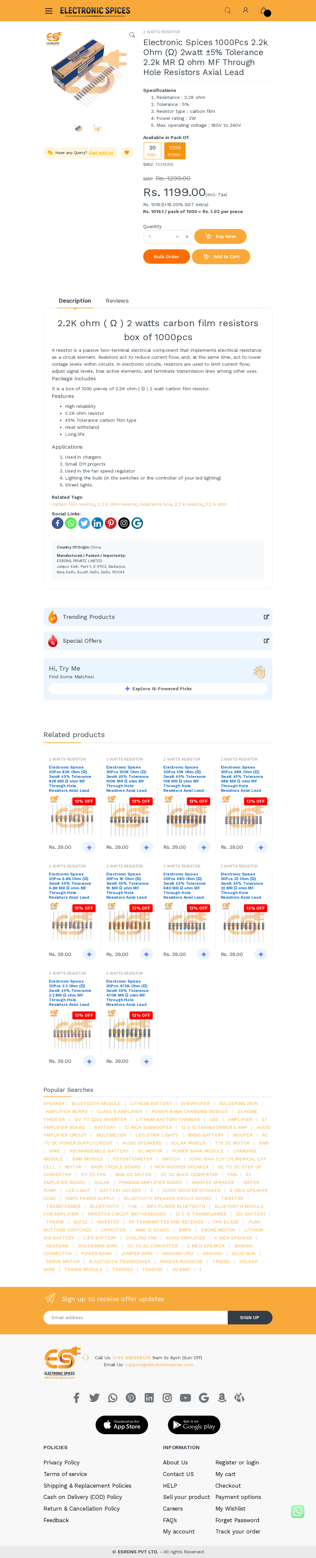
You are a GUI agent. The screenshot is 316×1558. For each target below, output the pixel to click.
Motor (73, 1166)
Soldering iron (238, 1103)
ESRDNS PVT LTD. (139, 1551)
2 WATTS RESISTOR (161, 32)
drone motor (218, 1229)
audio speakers (142, 1143)
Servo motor (62, 1261)
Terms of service (65, 1474)
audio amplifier (185, 1237)
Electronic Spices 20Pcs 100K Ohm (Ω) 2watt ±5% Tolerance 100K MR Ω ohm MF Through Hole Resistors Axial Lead (127, 779)
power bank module (198, 1150)
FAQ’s (170, 1520)
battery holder (120, 1190)
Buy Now (220, 236)
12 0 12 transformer (201, 1214)
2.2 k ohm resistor (117, 504)
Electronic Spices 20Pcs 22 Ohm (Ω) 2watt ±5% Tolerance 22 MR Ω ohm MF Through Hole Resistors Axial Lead (242, 886)
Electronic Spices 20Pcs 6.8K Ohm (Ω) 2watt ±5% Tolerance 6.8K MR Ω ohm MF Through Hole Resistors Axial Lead (70, 886)
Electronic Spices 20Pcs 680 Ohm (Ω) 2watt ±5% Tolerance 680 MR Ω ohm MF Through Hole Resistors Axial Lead (184, 886)
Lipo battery (99, 1237)
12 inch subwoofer (148, 1127)
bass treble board (115, 1166)
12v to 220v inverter (100, 1119)
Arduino (212, 1253)
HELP (170, 1485)
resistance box (156, 504)
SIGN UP (249, 1317)
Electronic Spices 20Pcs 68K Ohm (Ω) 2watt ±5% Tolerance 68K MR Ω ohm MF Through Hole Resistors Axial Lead (242, 779)
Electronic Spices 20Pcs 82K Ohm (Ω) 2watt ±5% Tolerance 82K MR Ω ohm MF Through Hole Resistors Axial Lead (70, 779)
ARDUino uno (177, 1253)
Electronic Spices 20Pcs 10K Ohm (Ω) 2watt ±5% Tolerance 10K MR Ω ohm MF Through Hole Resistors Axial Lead (184, 779)
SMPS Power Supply (90, 1198)
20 (152, 150)
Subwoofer (195, 1103)
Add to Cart (221, 257)
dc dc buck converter (189, 1174)
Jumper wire (136, 1253)
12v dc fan (93, 1174)
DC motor (150, 1150)
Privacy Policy (61, 1462)
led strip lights (156, 1135)
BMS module (88, 1158)
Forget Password (237, 1520)
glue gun (243, 1253)
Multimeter (111, 1135)
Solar (101, 1182)
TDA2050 (122, 1269)
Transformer (63, 1206)
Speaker (53, 1103)
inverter (108, 1221)
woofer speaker (213, 1182)
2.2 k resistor (188, 504)
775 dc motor (232, 1143)
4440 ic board (152, 1229)
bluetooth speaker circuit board (167, 1198)
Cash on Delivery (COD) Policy (82, 1497)
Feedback (56, 1520)
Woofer (242, 1135)
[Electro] (76, 10)
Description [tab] (74, 300)
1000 (175, 150)
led (214, 1119)
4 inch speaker (233, 1237)
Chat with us (101, 152)
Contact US (178, 1474)
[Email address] (135, 1317)
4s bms (181, 1269)
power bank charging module (190, 1111)
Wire (54, 1150)
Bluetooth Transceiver (119, 1261)
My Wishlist (230, 1508)
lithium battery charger (168, 1119)
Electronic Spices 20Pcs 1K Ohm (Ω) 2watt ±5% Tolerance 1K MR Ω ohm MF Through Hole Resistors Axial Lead (127, 886)
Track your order (238, 1531)
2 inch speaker (206, 1245)
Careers (173, 1508)
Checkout (228, 1485)
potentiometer (132, 1158)
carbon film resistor (73, 504)
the (132, 1206)
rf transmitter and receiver (166, 1221)
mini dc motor (133, 1174)
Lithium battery (151, 1103)
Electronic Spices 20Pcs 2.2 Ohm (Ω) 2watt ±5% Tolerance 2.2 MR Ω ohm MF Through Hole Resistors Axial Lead (70, 993)
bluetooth (104, 1206)
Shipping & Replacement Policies (87, 1485)
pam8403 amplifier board (150, 1182)
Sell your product (186, 1497)
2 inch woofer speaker (179, 1166)
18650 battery (205, 1135)
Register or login (237, 1462)
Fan (231, 1174)
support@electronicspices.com (159, 1364)
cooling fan (141, 1237)
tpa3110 (221, 1261)
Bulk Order (166, 256)
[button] (227, 10)
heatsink (57, 1245)
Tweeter (232, 1198)
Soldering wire (98, 1245)
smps (185, 1229)
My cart (225, 1474)
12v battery (250, 1214)
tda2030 (152, 1269)
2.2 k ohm (216, 504)
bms (264, 1143)
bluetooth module (96, 1103)
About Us (175, 1462)
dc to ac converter (152, 1245)
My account (179, 1531)
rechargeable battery (99, 1150)
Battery (104, 1127)
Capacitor (113, 1229)
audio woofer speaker (191, 1190)
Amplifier (240, 1119)
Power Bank (96, 1253)
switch (171, 1158)
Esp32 (80, 1221)
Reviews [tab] (117, 300)
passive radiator (181, 1261)
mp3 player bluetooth (176, 1206)
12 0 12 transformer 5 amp (214, 1127)
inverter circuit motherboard (127, 1214)
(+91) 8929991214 (133, 1357)
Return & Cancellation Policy (81, 1508)
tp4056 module (83, 1269)
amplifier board (67, 1111)
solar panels (188, 1143)
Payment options (238, 1497)
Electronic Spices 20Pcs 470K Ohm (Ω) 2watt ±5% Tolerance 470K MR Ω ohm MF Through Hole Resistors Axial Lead (127, 993)
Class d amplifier (119, 1111)
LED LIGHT (78, 1190)
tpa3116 (55, 1221)
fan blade (226, 1221)
